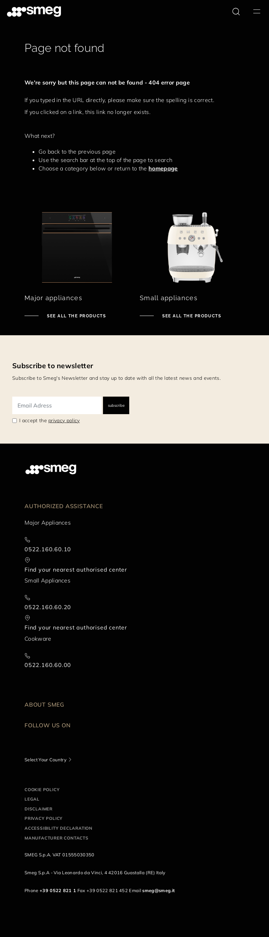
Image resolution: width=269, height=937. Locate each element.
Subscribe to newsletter (52, 365)
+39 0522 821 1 (58, 890)
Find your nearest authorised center (76, 569)
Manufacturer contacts (57, 838)
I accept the (49, 420)
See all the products (76, 316)
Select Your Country (46, 759)
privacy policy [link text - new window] (64, 420)
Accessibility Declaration (58, 828)
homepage (163, 168)
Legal (32, 799)
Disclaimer (39, 808)
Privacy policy (44, 818)
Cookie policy (42, 789)
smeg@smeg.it (158, 890)
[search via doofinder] (236, 11)
